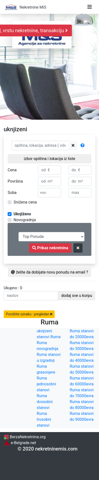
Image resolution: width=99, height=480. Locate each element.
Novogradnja (25, 220)
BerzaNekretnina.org (25, 437)
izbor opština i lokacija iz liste (49, 158)
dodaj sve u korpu (76, 295)
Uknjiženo (22, 214)
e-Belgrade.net (20, 442)
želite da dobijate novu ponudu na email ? (49, 272)
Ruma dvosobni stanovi (45, 401)
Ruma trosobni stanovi (44, 419)
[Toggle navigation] (89, 7)
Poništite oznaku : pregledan (29, 314)
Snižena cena (25, 202)
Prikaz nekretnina (50, 248)
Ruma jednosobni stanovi (46, 384)
